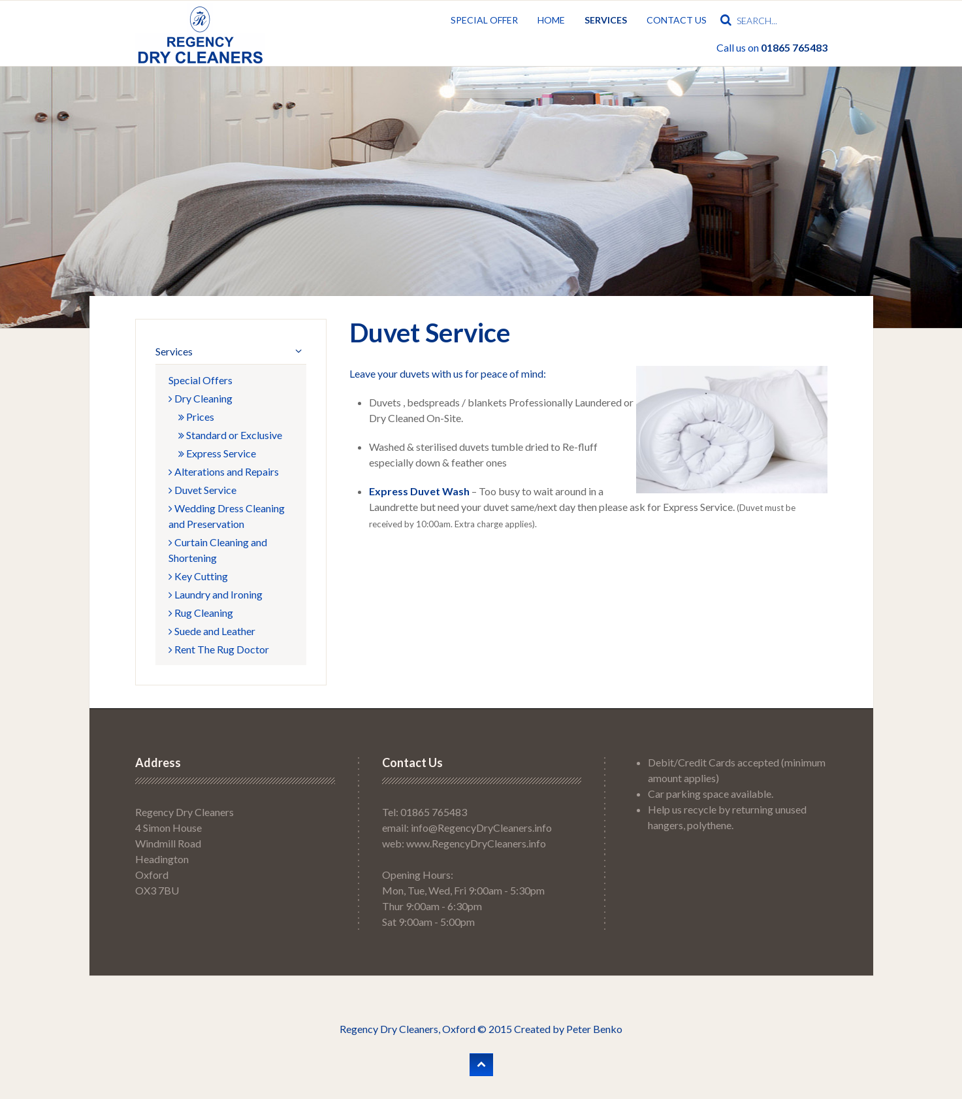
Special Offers (200, 380)
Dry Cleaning (200, 398)
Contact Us (677, 19)
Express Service (217, 453)
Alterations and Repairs (223, 471)
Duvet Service (202, 490)
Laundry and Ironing (215, 594)
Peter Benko (594, 1029)
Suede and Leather (211, 631)
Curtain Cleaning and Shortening (217, 550)
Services (606, 19)
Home (551, 19)
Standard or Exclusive (230, 435)
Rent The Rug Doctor (218, 649)
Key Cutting (198, 576)
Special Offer (484, 19)
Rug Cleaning (200, 612)
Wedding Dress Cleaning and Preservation (226, 516)
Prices (196, 416)
